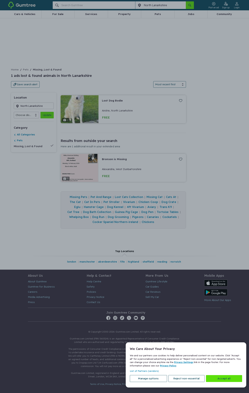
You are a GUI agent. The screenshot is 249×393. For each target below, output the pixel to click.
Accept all (224, 378)
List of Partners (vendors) (144, 371)
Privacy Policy (168, 365)
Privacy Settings (183, 362)
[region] (186, 364)
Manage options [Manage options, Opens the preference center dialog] (148, 378)
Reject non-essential (186, 378)
